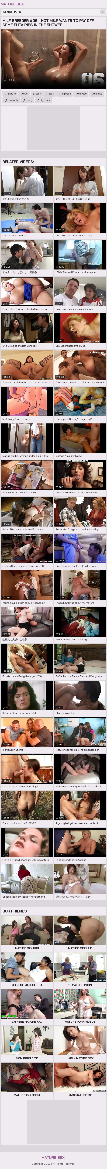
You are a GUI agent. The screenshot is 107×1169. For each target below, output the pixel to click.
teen (38, 93)
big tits (98, 93)
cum (25, 93)
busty (29, 100)
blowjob (82, 93)
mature (12, 93)
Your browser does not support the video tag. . (53, 59)
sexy (51, 93)
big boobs (45, 100)
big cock (66, 93)
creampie (13, 100)
